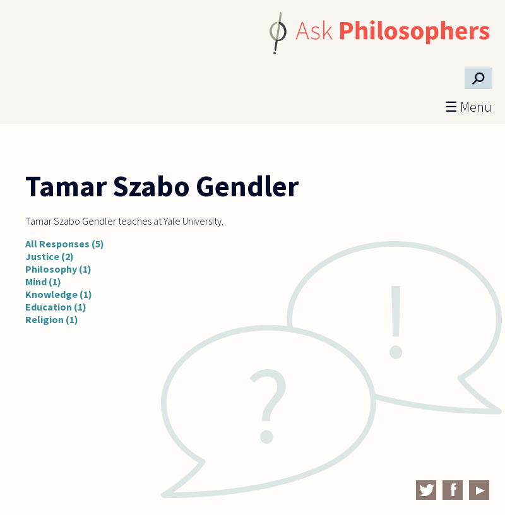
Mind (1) (43, 281)
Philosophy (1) (58, 269)
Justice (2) (49, 256)
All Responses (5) (64, 243)
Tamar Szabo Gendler (162, 186)
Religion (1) (51, 319)
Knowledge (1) (58, 294)
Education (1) (55, 306)
